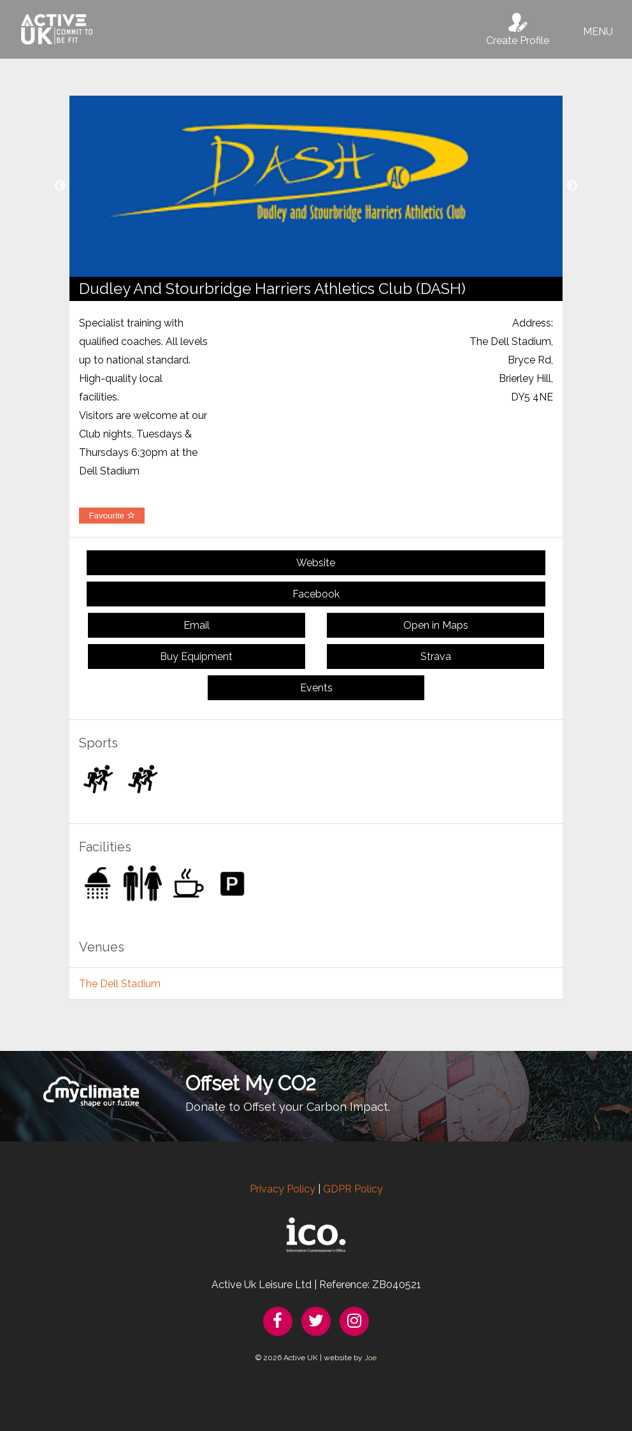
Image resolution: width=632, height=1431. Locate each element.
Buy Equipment (196, 656)
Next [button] (572, 186)
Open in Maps (435, 625)
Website (315, 563)
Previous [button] (60, 186)
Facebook (316, 594)
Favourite (111, 515)
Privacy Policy (282, 1189)
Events (316, 688)
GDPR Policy (353, 1189)
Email (196, 625)
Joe (370, 1357)
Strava (435, 656)
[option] (316, 186)
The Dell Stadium (120, 984)
